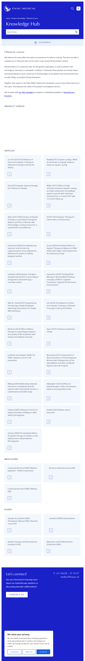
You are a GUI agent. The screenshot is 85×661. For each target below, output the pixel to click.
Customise (14, 652)
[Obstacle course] (23, 167)
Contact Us (17, 604)
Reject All (29, 652)
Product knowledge (18, 18)
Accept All (43, 652)
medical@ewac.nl (70, 586)
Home (8, 18)
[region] (28, 644)
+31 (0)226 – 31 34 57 (67, 583)
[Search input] (40, 32)
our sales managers (26, 92)
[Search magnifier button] (76, 32)
